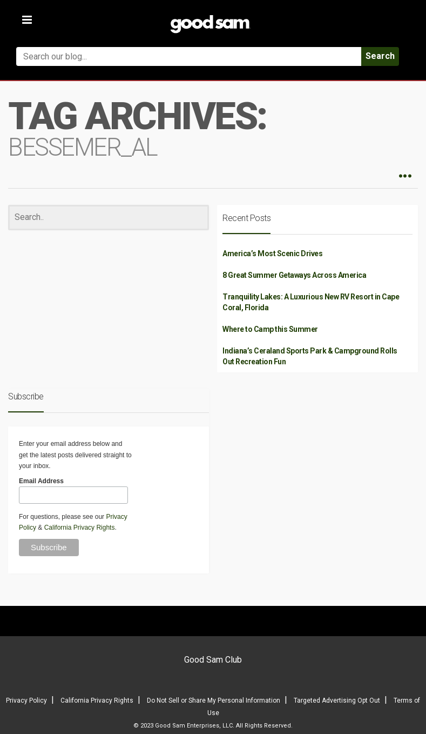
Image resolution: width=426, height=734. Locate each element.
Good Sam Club (213, 660)
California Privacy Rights (79, 527)
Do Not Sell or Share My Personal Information (213, 700)
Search (380, 56)
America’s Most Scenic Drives (272, 253)
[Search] (108, 217)
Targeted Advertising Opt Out (337, 700)
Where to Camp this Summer (270, 329)
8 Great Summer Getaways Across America (294, 275)
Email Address (41, 481)
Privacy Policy (26, 700)
